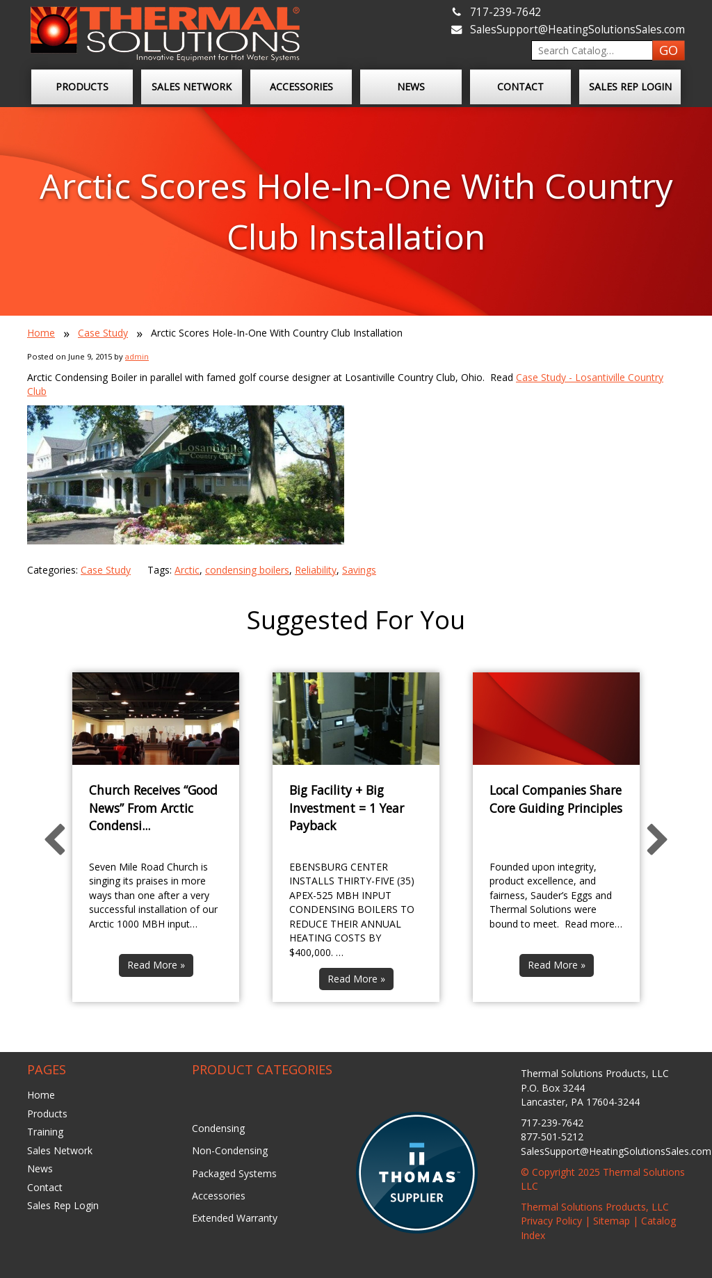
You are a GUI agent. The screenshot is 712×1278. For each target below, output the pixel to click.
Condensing (218, 1128)
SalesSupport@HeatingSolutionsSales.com (577, 29)
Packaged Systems (234, 1173)
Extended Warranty (234, 1217)
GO (668, 49)
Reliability (316, 569)
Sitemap (611, 1220)
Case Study (103, 332)
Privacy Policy (551, 1220)
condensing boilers (247, 569)
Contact (520, 86)
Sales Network (192, 86)
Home (41, 332)
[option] (156, 837)
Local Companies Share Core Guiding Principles (556, 799)
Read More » (156, 964)
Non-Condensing (230, 1150)
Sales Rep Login (630, 86)
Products (82, 86)
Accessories (301, 86)
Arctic (187, 569)
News (411, 86)
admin (137, 356)
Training (45, 1131)
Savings (359, 569)
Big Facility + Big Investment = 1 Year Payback (346, 808)
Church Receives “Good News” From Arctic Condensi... (153, 808)
